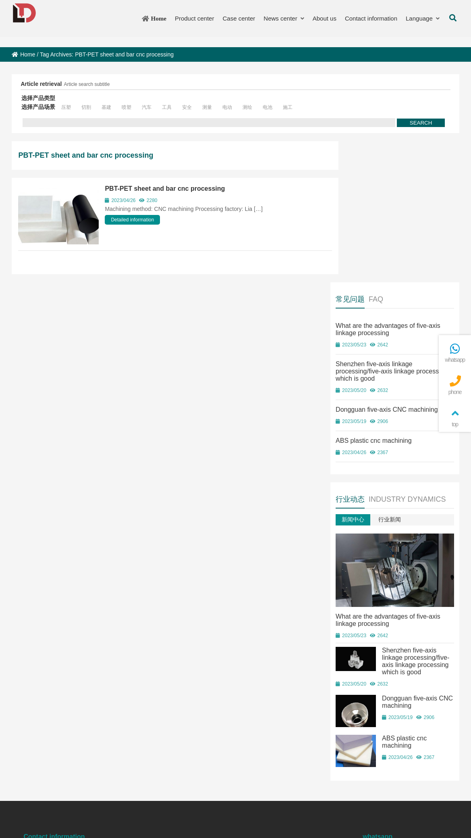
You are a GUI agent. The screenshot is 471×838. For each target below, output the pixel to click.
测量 (207, 107)
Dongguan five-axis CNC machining (403, 268)
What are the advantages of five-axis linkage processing (404, 188)
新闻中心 (369, 387)
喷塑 (126, 107)
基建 (106, 107)
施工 (288, 107)
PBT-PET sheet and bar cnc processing (165, 188)
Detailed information (132, 220)
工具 (167, 107)
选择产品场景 (38, 107)
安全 (187, 107)
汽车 (146, 107)
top (455, 417)
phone (455, 385)
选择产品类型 (38, 98)
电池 (267, 107)
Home (23, 54)
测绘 (247, 107)
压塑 (66, 107)
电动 (227, 107)
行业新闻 (405, 387)
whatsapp (455, 353)
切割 (86, 107)
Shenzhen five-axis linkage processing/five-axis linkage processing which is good (391, 230)
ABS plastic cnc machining (390, 299)
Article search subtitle (87, 84)
